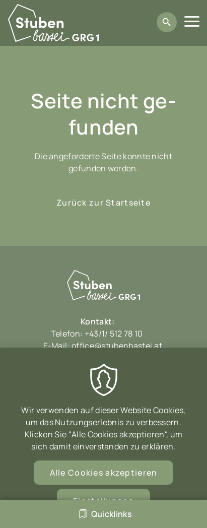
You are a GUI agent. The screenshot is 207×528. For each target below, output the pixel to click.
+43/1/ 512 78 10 (115, 333)
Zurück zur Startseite (103, 202)
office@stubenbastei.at (117, 345)
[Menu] (192, 23)
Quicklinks (111, 513)
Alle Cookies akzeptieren (104, 481)
